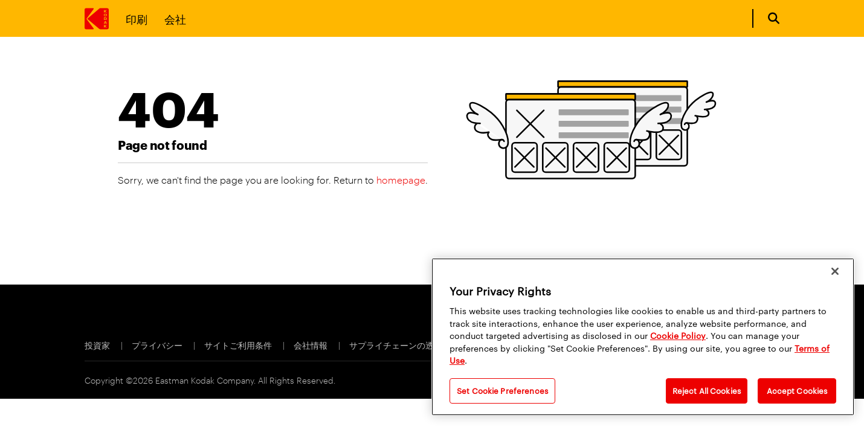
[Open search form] (773, 18)
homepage (400, 179)
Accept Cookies (797, 390)
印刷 (136, 18)
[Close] (835, 271)
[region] (642, 337)
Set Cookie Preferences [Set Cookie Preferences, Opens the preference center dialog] (502, 390)
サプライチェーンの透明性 (401, 344)
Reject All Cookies (706, 390)
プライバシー (158, 344)
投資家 (98, 344)
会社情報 (311, 344)
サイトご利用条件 (239, 344)
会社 (175, 18)
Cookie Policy (678, 335)
